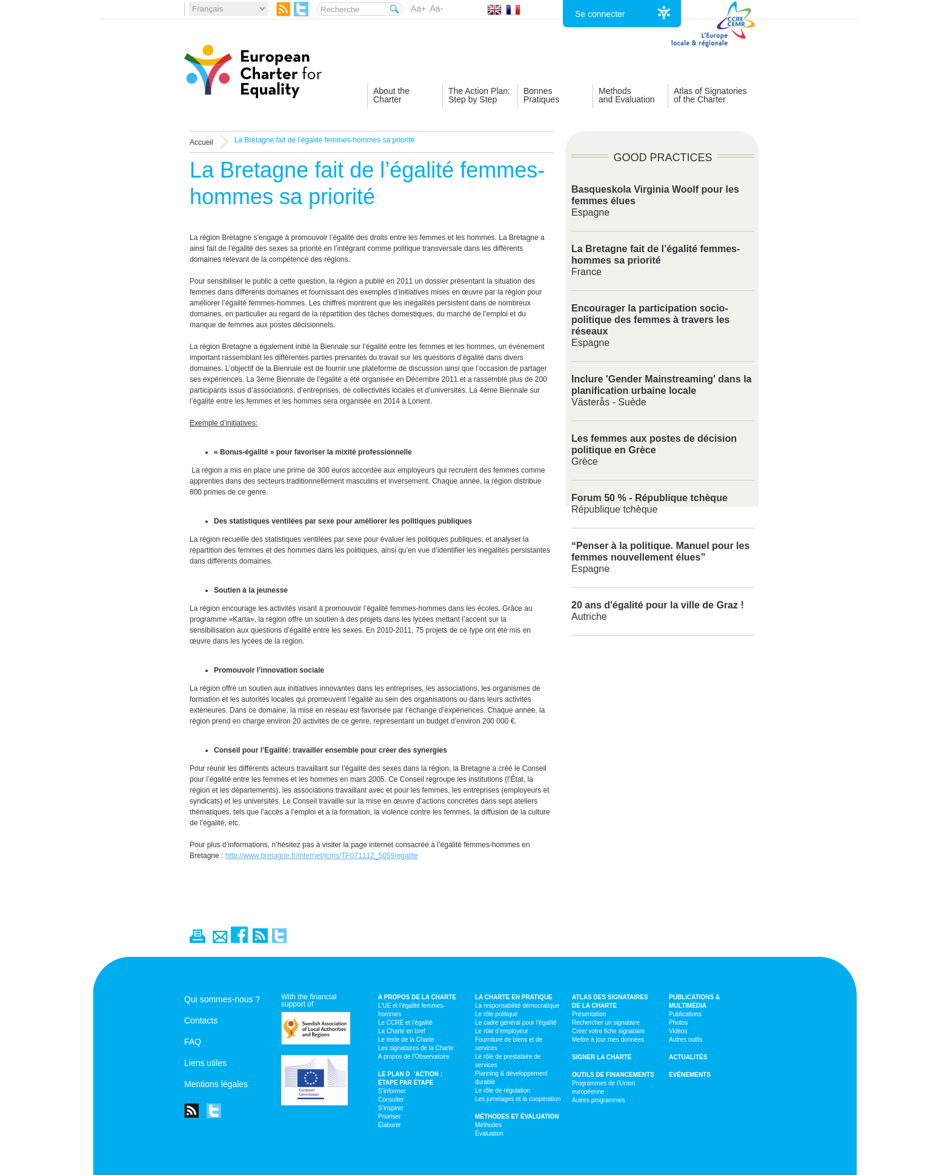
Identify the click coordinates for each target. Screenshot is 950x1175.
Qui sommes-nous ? (222, 999)
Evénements (690, 1074)
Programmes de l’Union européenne (604, 1087)
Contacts (201, 1020)
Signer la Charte (602, 1057)
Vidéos (678, 1031)
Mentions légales (216, 1084)
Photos (678, 1022)
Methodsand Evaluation (627, 95)
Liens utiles (205, 1063)
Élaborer (389, 1125)
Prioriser (389, 1116)
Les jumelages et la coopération (517, 1099)
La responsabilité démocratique (517, 1005)
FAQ (192, 1042)
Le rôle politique (496, 1014)
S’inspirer (391, 1108)
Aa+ (418, 8)
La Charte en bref (401, 1031)
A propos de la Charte (417, 997)
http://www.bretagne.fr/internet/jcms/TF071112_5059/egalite (321, 855)
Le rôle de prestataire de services (507, 1060)
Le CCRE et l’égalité (405, 1022)
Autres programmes (598, 1100)
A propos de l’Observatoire (414, 1056)
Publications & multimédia (694, 1001)
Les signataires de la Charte (416, 1048)
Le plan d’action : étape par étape (410, 1078)
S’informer (392, 1091)
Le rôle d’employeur (501, 1031)
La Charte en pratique (514, 997)
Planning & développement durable (511, 1077)
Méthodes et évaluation (517, 1116)
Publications (685, 1014)
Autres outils (685, 1039)
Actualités (688, 1057)
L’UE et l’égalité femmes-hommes (411, 1009)
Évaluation (489, 1133)
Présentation (589, 1014)
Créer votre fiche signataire (608, 1031)
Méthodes (488, 1125)
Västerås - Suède (661, 390)
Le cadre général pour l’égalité (516, 1022)
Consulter (391, 1099)
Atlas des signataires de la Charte (610, 1001)
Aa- (436, 8)
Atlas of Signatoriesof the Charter (710, 95)
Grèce (654, 450)
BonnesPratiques (541, 95)
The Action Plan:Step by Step (479, 95)
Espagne (660, 557)
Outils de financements (613, 1074)
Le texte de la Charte (406, 1039)
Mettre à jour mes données (608, 1039)
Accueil (201, 142)
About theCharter (391, 95)
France (655, 260)
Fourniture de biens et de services (508, 1043)
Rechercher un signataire (606, 1022)
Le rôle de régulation (502, 1090)
